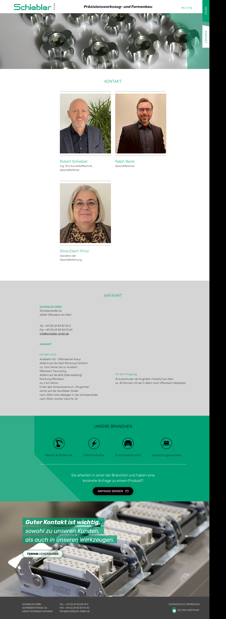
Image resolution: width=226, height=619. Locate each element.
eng (190, 7)
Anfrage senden (110, 491)
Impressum (193, 604)
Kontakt (206, 37)
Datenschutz (177, 604)
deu (183, 7)
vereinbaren (43, 554)
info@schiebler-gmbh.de (54, 333)
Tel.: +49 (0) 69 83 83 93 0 (74, 604)
